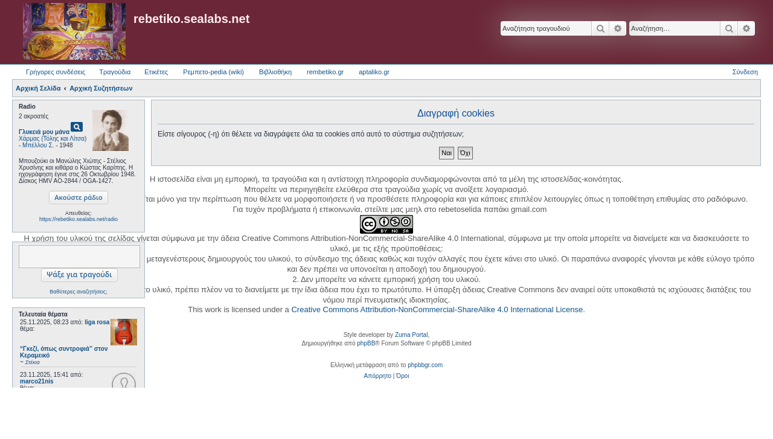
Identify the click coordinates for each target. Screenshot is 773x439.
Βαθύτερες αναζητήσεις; (78, 292)
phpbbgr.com (425, 365)
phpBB (366, 343)
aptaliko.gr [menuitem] (374, 71)
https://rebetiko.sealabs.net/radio (78, 219)
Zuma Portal (411, 335)
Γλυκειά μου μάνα (44, 132)
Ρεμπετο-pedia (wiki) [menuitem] (213, 71)
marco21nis (37, 381)
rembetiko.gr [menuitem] (325, 71)
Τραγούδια (114, 71)
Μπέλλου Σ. (38, 145)
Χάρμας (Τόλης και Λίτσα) (52, 138)
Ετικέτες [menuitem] (156, 71)
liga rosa (97, 322)
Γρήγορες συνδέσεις (55, 71)
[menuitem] (377, 376)
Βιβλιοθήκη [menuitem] (275, 71)
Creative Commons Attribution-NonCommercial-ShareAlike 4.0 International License (437, 309)
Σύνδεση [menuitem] (745, 71)
